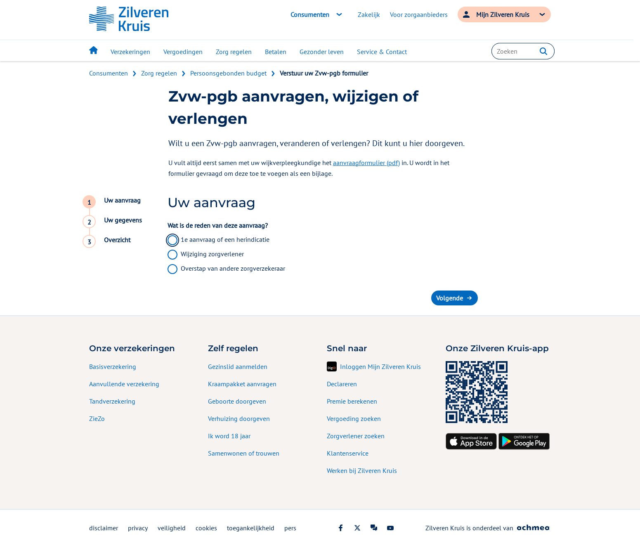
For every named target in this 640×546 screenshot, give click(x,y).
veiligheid (172, 528)
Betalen (275, 51)
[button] (543, 51)
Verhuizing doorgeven (239, 418)
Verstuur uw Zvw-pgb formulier (324, 73)
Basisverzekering (112, 366)
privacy (138, 528)
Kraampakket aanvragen (242, 384)
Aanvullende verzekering (124, 384)
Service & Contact (382, 51)
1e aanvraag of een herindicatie (225, 239)
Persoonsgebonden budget (228, 73)
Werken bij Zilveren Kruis (362, 470)
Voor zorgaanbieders (419, 14)
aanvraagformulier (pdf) (366, 162)
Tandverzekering (112, 401)
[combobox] (522, 51)
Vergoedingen (183, 51)
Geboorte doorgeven (237, 401)
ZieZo (97, 418)
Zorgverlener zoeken (356, 436)
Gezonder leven (322, 51)
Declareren (342, 384)
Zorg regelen (234, 51)
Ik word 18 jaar (229, 436)
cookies (206, 528)
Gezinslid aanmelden (237, 366)
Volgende (449, 298)
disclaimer (103, 528)
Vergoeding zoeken (354, 418)
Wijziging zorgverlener (212, 254)
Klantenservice (347, 453)
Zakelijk (369, 14)
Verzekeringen (130, 51)
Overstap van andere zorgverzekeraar (233, 268)
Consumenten (108, 73)
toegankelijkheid (250, 528)
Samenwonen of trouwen (243, 453)
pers (290, 528)
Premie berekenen (352, 401)
